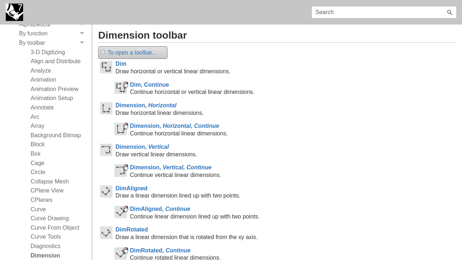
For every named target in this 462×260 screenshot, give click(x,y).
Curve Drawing (50, 218)
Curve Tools (46, 237)
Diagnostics (46, 246)
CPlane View (47, 190)
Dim (121, 64)
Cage (37, 163)
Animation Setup (52, 98)
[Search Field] (384, 12)
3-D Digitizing (48, 52)
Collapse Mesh (50, 181)
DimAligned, (160, 209)
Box (36, 154)
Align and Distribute (56, 61)
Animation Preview (55, 89)
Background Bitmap (56, 135)
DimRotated (132, 229)
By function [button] (53, 34)
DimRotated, (160, 250)
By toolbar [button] (53, 43)
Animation (43, 80)
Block (38, 144)
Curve (38, 209)
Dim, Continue (149, 85)
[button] (449, 12)
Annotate (42, 107)
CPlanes (41, 200)
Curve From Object (55, 228)
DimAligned (132, 188)
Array (37, 126)
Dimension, (146, 105)
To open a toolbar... (128, 52)
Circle (38, 172)
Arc (35, 117)
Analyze (41, 71)
